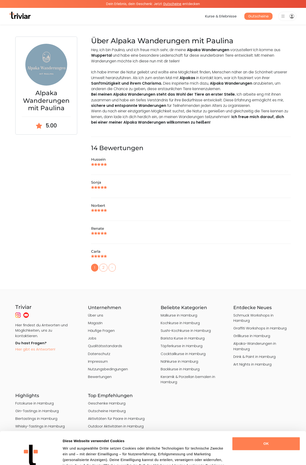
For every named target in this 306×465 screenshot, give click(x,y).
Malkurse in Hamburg (179, 315)
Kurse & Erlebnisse (221, 16)
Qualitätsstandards (105, 345)
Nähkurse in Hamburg (179, 361)
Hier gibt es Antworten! (35, 349)
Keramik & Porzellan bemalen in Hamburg (188, 379)
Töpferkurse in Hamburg (181, 345)
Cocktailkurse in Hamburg (183, 353)
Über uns (95, 315)
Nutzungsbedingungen (108, 369)
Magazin (95, 322)
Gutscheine (258, 16)
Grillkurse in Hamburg (251, 335)
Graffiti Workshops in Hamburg (260, 328)
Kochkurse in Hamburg (180, 322)
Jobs (92, 338)
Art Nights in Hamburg (252, 364)
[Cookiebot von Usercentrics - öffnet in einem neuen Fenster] (31, 455)
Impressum (98, 361)
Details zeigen (75, 456)
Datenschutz (99, 353)
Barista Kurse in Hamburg (183, 338)
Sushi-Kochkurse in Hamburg (186, 330)
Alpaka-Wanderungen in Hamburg (254, 346)
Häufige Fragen (101, 330)
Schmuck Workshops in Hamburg (253, 318)
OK (266, 415)
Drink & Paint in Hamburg (254, 356)
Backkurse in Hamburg (180, 369)
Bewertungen (100, 376)
